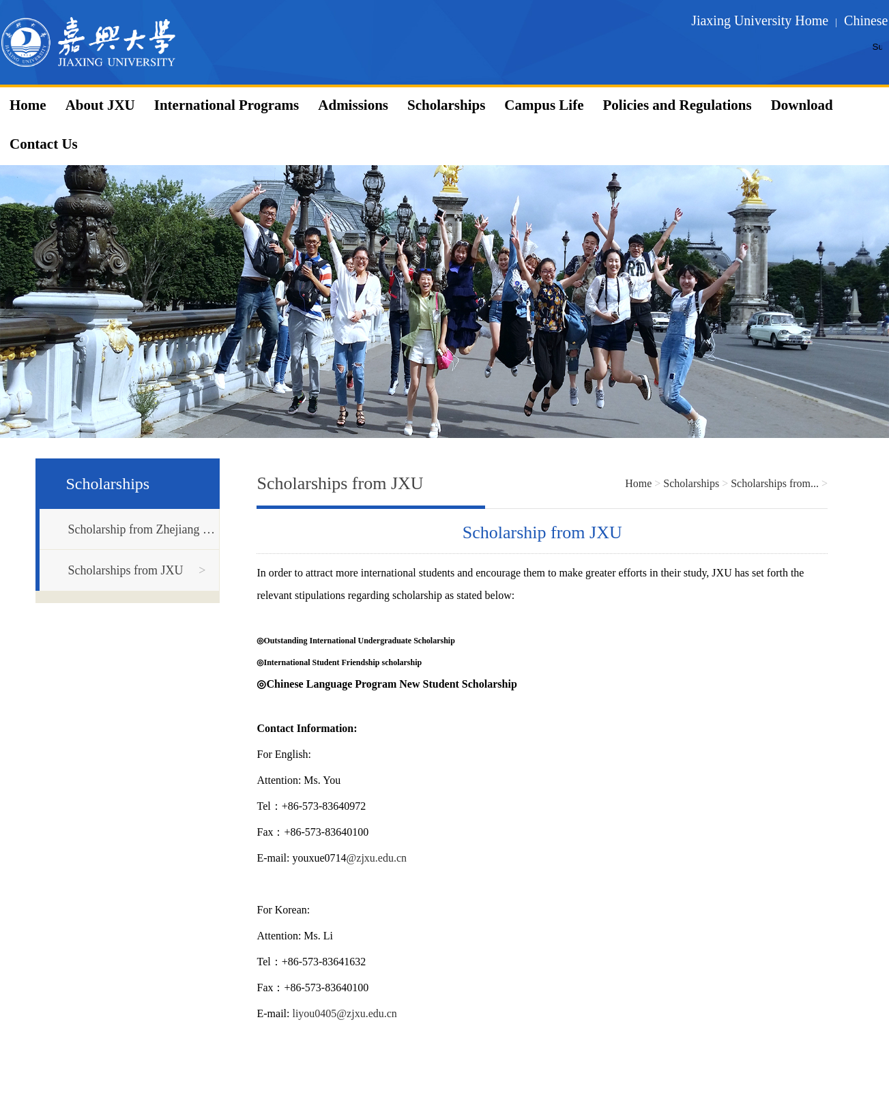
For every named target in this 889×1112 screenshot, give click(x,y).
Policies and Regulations (676, 105)
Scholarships (446, 105)
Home (28, 105)
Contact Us (44, 144)
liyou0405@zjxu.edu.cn (344, 1013)
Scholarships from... (775, 483)
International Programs (227, 105)
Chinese (866, 20)
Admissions (353, 105)
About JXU (100, 105)
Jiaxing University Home (759, 20)
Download (802, 105)
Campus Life (543, 105)
